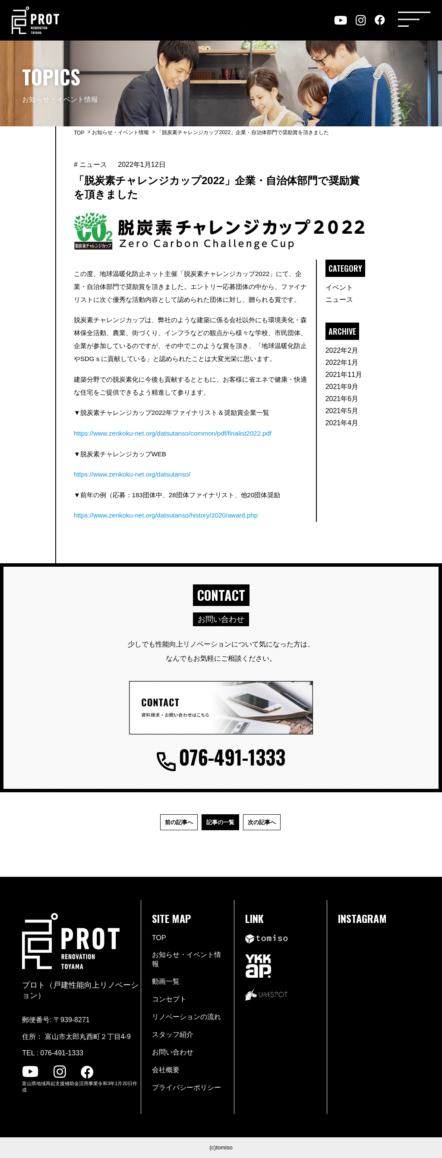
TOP (79, 133)
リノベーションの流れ (186, 1016)
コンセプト (169, 999)
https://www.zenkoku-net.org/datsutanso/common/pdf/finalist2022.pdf (173, 433)
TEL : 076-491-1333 (52, 1053)
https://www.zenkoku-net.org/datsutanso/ (132, 474)
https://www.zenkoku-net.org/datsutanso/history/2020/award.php (166, 515)
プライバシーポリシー (186, 1087)
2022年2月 (342, 350)
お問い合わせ (172, 1052)
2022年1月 (342, 362)
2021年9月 (342, 386)
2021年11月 (343, 374)
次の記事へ (262, 822)
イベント (339, 287)
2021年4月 (342, 423)
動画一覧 (166, 981)
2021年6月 (342, 398)
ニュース (339, 299)
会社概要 (166, 1069)
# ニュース (90, 164)
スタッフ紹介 (172, 1034)
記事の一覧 (220, 822)
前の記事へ (179, 822)
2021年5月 (342, 410)
